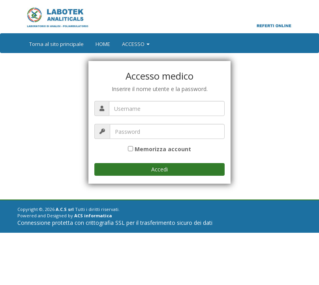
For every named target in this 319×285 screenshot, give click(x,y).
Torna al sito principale (56, 44)
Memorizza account (163, 149)
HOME (103, 44)
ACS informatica (93, 215)
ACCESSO (136, 44)
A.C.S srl (65, 209)
